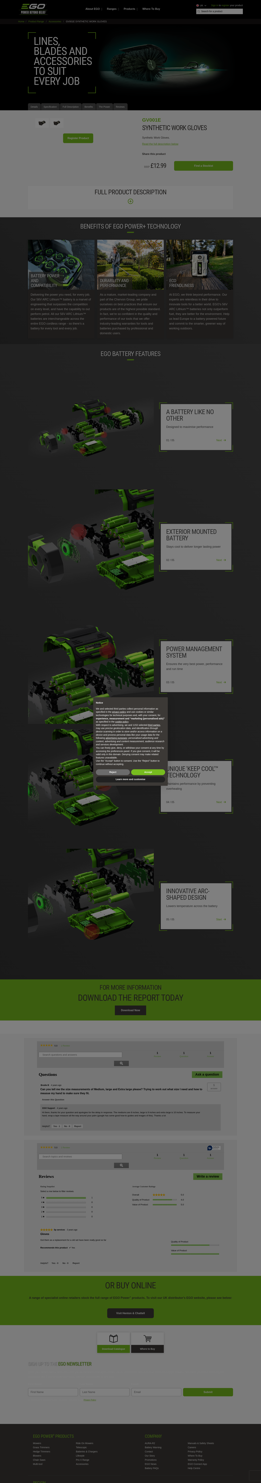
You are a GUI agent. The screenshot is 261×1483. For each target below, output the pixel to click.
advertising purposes (116, 738)
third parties (154, 725)
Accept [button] (148, 772)
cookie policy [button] (121, 721)
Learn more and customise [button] (130, 779)
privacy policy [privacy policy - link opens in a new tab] (119, 712)
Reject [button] (112, 772)
